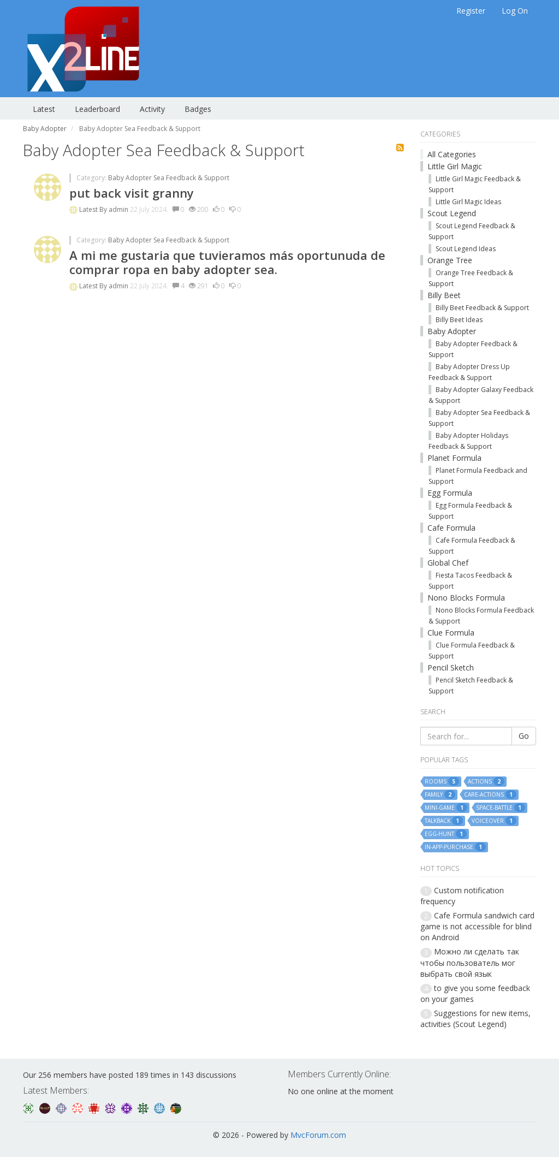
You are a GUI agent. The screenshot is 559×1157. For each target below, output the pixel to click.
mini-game (446, 807)
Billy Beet (444, 295)
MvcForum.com (318, 1135)
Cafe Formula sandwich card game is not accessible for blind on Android (477, 926)
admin (119, 209)
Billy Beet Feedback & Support (482, 307)
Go (524, 736)
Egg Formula (449, 493)
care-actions (490, 794)
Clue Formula (450, 632)
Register (470, 10)
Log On (515, 10)
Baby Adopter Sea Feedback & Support (168, 177)
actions (486, 781)
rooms (442, 781)
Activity (152, 109)
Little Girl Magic (454, 166)
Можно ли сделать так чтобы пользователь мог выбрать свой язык (469, 962)
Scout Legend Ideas (466, 248)
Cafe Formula (451, 528)
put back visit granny (131, 193)
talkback (444, 820)
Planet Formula (454, 458)
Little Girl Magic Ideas (468, 201)
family (440, 794)
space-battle (500, 807)
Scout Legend (451, 213)
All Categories (451, 154)
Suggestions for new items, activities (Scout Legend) (475, 1018)
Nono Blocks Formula (466, 597)
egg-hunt (446, 833)
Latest (44, 109)
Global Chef (447, 562)
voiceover (494, 820)
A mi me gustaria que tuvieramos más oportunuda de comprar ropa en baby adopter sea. (227, 262)
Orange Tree (449, 260)
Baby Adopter (451, 331)
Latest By (94, 209)
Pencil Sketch (450, 667)
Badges (198, 109)
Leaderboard (97, 109)
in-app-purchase (455, 846)
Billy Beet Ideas (459, 319)
